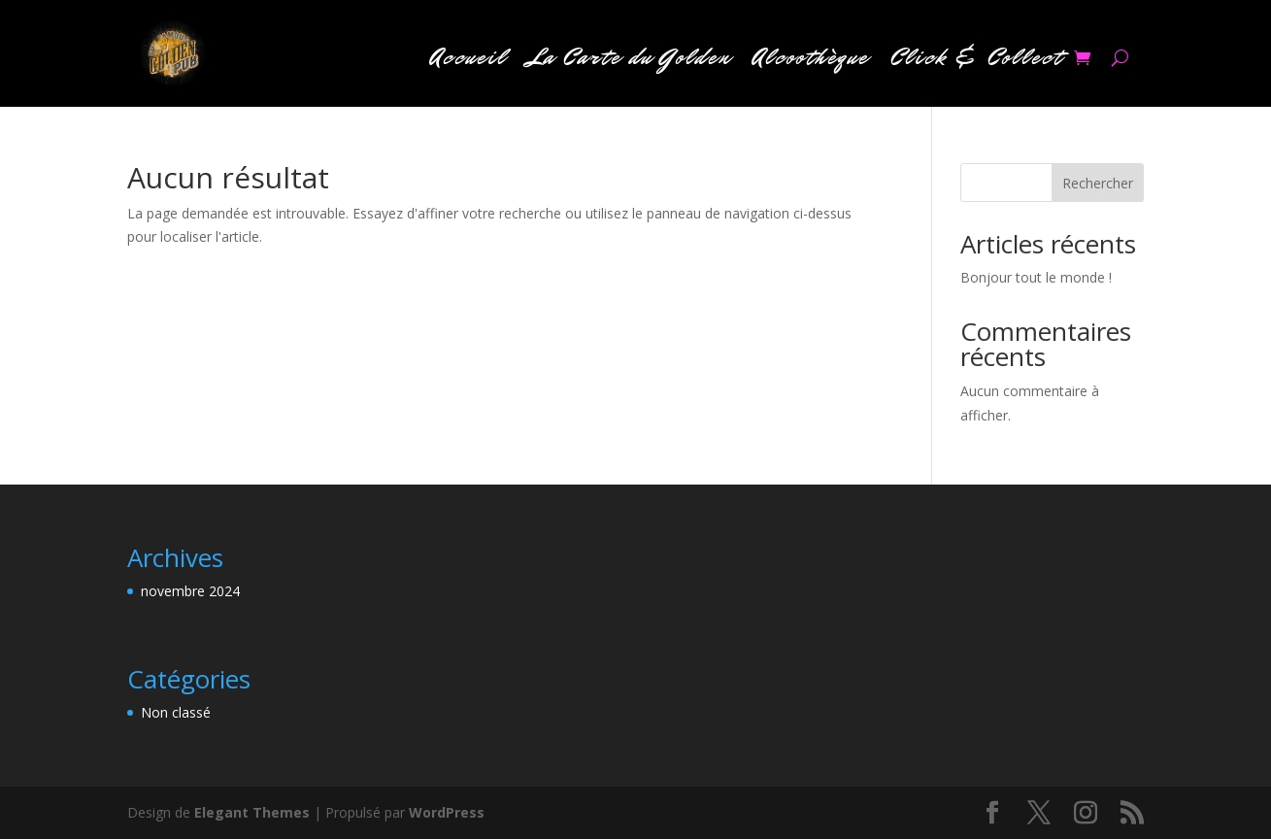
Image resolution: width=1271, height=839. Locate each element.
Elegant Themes (252, 812)
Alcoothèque (811, 61)
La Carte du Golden (629, 61)
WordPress (447, 812)
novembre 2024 (190, 591)
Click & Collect (976, 61)
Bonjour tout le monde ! (1036, 277)
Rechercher (1097, 183)
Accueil (468, 61)
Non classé (176, 712)
